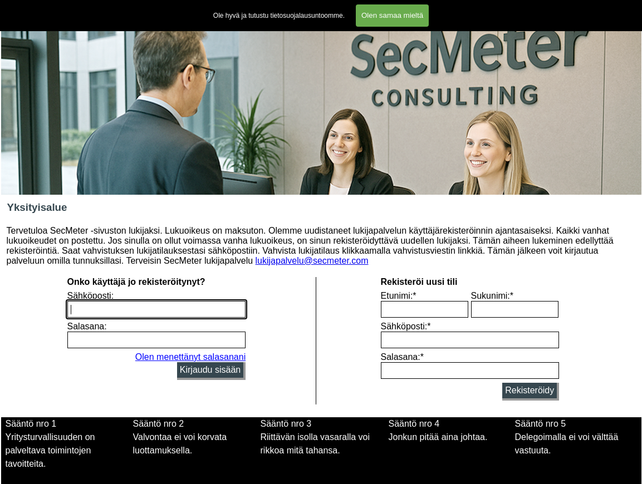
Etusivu (18, 8)
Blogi (526, 8)
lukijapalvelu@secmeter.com (312, 260)
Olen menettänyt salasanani (190, 357)
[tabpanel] (194, 444)
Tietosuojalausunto (425, 8)
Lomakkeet (281, 8)
